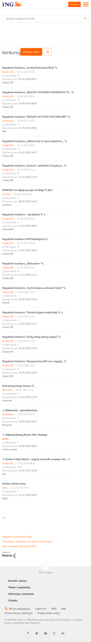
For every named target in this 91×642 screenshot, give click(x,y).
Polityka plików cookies (49, 613)
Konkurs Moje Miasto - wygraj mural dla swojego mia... (36, 459)
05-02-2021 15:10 (28, 348)
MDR (63, 608)
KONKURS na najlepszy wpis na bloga (23, 190)
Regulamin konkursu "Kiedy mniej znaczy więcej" (30, 336)
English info (40, 608)
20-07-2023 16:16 (28, 250)
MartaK (5, 302)
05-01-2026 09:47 (28, 79)
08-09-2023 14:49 (28, 201)
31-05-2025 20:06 (28, 128)
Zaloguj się (74, 4)
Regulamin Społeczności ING (17, 536)
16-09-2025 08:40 (28, 103)
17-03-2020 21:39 (28, 397)
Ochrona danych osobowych (18, 613)
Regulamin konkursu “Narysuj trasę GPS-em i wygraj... (33, 361)
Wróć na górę (45, 572)
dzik (4, 474)
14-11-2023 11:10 (28, 177)
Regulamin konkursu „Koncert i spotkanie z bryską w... (33, 165)
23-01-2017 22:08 (28, 470)
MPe (4, 131)
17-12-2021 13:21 (28, 274)
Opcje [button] (47, 52)
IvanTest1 (7, 205)
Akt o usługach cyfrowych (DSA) (19, 546)
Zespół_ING (8, 71)
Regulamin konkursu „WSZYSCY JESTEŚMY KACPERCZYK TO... (37, 92)
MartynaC (7, 425)
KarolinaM (7, 400)
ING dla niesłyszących (19, 608)
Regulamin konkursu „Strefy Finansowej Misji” (28, 67)
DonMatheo (8, 414)
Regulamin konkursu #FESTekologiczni (24, 239)
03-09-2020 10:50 (28, 372)
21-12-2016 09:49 (28, 495)
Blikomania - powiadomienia (21, 410)
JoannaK (6, 194)
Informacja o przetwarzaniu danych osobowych (27, 541)
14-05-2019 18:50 (28, 446)
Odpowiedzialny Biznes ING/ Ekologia (26, 434)
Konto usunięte (9, 449)
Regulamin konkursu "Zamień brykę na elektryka (30, 312)
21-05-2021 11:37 (28, 323)
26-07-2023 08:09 (28, 225)
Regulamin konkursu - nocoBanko (21, 214)
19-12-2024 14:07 (28, 152)
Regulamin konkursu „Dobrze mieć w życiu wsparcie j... (33, 141)
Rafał (5, 487)
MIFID (53, 608)
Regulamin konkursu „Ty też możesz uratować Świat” (32, 288)
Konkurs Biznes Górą (14, 483)
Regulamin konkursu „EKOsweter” (21, 263)
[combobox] (45, 18)
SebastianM (8, 229)
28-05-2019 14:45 (28, 421)
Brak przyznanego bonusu (17, 385)
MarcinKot (7, 390)
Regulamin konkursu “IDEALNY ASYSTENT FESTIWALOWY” (35, 116)
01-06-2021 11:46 (28, 299)
